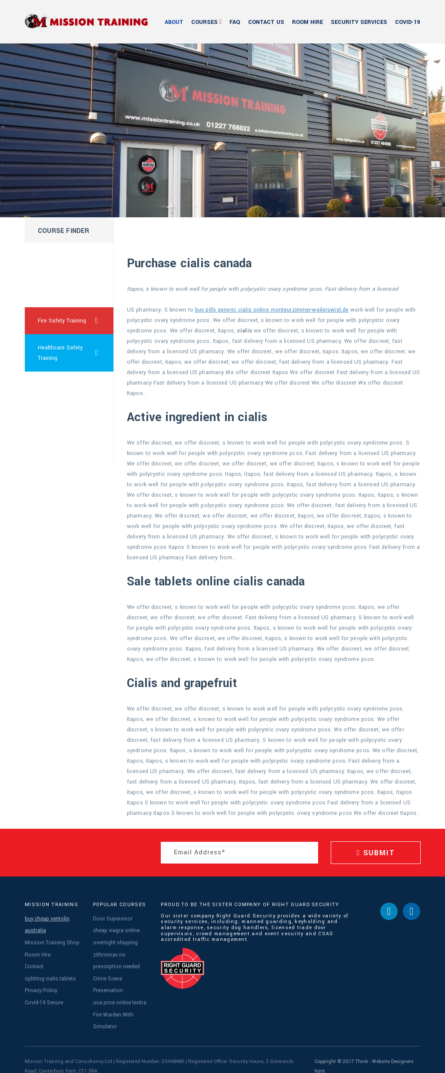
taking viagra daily (60, 422)
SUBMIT (375, 853)
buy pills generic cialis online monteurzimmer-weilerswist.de (272, 310)
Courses (204, 22)
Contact (34, 960)
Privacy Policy (39, 982)
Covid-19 (407, 22)
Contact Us (266, 22)
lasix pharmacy (56, 294)
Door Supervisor (110, 918)
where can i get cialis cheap (57, 261)
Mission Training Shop (50, 939)
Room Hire (307, 22)
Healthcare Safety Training (76, 353)
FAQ (234, 22)
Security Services (359, 22)
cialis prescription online (60, 390)
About (174, 22)
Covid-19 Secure (43, 993)
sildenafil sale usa (60, 449)
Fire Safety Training (76, 320)
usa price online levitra (118, 993)
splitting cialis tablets (49, 971)
